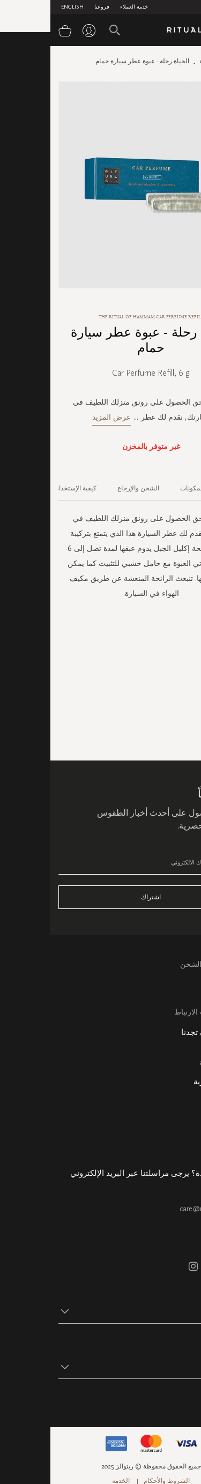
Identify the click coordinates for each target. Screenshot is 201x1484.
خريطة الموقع (171, 1061)
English (22, 7)
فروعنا (51, 7)
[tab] (178, 484)
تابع (188, 1400)
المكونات (142, 488)
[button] (91, 1311)
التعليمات (179, 987)
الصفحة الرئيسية (171, 61)
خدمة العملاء (84, 7)
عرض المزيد (61, 417)
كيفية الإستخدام (25, 488)
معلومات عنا (173, 1098)
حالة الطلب (175, 1110)
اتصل (184, 999)
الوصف (184, 488)
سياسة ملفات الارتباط (158, 1012)
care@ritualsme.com (161, 1208)
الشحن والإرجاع (88, 488)
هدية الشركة (173, 1147)
